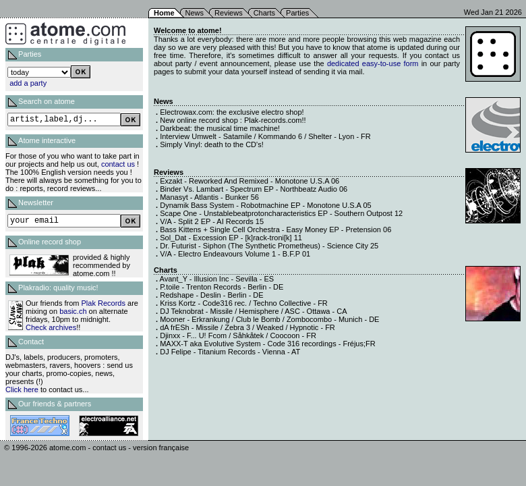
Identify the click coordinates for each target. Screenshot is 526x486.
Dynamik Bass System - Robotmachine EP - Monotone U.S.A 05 (265, 205)
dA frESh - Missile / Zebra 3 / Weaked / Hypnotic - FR (247, 327)
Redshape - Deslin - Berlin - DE (211, 295)
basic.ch (72, 311)
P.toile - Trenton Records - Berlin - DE (221, 287)
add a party (28, 83)
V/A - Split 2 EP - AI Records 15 (212, 221)
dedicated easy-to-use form (373, 63)
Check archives (51, 327)
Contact (31, 342)
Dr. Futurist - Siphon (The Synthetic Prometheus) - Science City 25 (269, 246)
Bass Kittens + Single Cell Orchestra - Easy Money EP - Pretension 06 (275, 229)
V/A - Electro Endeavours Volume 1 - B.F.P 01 (235, 254)
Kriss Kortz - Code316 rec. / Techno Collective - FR (244, 303)
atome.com (67, 447)
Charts (264, 13)
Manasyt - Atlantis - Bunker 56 (209, 197)
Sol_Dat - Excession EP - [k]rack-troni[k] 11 (231, 238)
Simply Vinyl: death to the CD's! (212, 144)
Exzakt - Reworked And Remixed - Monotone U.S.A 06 (249, 181)
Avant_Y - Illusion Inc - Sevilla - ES (217, 279)
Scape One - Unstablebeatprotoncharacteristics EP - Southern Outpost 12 (281, 213)
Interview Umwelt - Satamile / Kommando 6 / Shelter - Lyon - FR (265, 136)
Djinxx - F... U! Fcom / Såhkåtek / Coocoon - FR (238, 335)
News (194, 13)
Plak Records (103, 303)
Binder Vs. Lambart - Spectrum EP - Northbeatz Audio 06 (253, 189)
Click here (21, 389)
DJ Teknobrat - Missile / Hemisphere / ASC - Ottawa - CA (253, 311)
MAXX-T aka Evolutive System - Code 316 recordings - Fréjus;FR (268, 344)
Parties (297, 13)
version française (161, 447)
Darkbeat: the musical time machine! (220, 128)
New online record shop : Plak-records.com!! (232, 120)
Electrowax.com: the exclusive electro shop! (231, 112)
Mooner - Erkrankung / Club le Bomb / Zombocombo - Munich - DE (269, 319)
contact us (118, 164)
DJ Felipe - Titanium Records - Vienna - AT (230, 352)
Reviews (228, 13)
